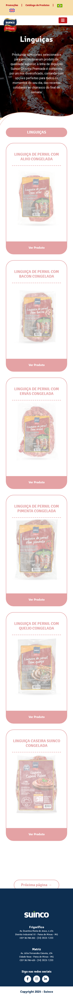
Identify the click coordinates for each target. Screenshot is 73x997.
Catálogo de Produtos (37, 5)
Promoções (12, 5)
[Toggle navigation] (63, 20)
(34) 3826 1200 (45, 938)
